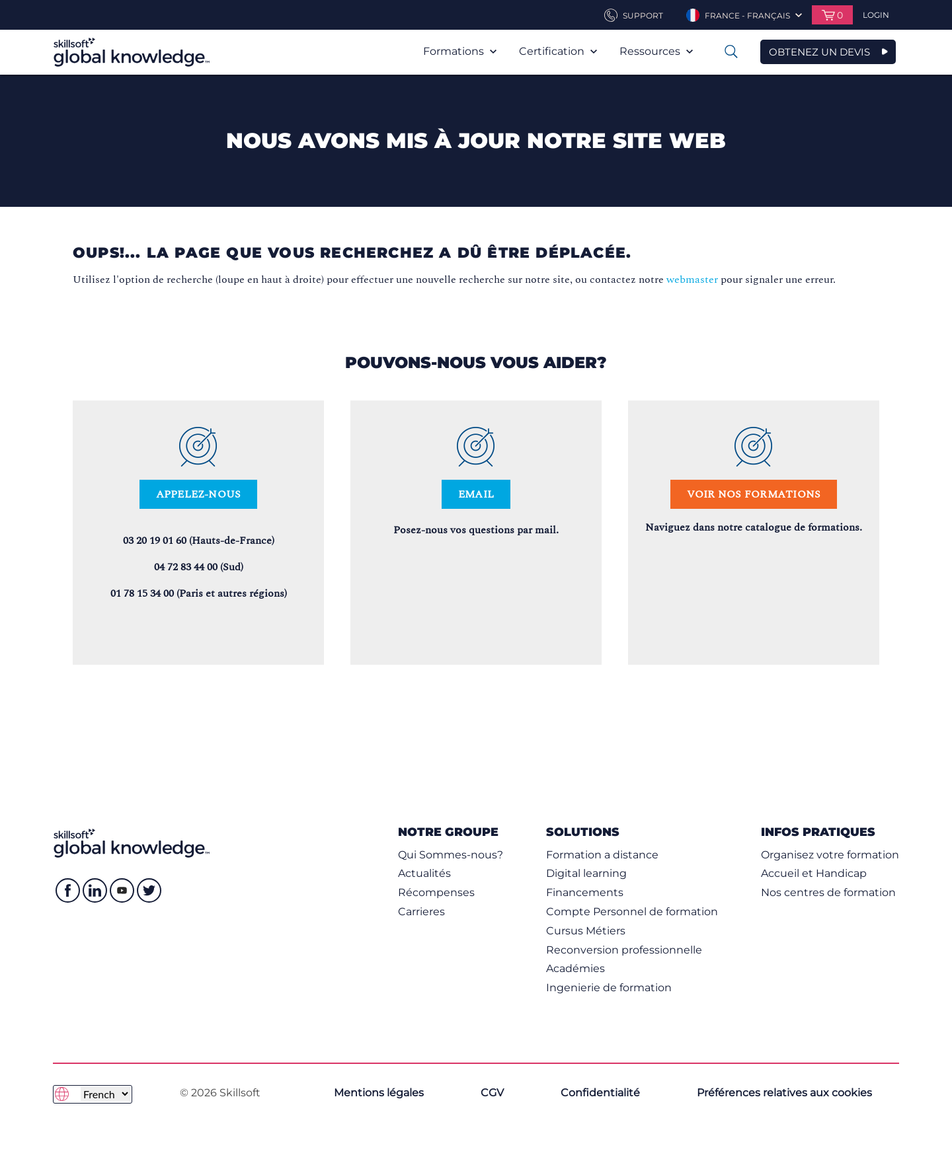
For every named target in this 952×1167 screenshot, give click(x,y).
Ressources (656, 51)
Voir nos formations (754, 494)
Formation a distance (602, 854)
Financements (584, 892)
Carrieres (421, 911)
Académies (575, 968)
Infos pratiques (818, 832)
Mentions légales (379, 1092)
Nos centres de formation (828, 892)
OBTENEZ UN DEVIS (819, 52)
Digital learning (586, 873)
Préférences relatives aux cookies (784, 1092)
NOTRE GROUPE (448, 832)
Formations (459, 51)
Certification (558, 51)
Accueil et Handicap (814, 873)
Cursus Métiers (585, 930)
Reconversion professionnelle (624, 950)
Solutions (582, 832)
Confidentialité (600, 1092)
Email (476, 494)
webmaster (692, 279)
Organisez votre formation (830, 854)
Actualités (424, 873)
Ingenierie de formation (609, 987)
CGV (492, 1092)
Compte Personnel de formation (632, 911)
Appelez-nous (198, 494)
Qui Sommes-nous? (450, 854)
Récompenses (436, 892)
